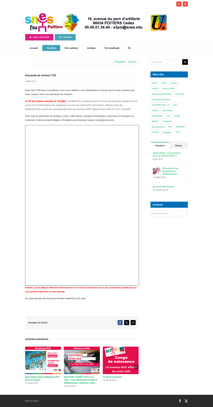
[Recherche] (185, 62)
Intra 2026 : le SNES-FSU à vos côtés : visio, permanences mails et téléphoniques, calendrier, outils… (80, 379)
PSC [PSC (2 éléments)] (170, 127)
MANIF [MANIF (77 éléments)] (155, 121)
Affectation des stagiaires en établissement (170, 171)
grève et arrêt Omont (163, 186)
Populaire (160, 145)
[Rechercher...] (166, 62)
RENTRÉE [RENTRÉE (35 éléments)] (180, 127)
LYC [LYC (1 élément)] (168, 116)
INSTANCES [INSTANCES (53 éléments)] (157, 116)
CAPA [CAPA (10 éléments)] (163, 83)
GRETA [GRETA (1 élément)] (155, 110)
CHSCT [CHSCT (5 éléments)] (155, 88)
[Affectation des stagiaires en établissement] (156, 169)
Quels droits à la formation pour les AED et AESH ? (167, 154)
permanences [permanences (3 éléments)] (158, 127)
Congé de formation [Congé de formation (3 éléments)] (161, 99)
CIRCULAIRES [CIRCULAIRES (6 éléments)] (168, 88)
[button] (129, 48)
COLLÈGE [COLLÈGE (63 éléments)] (179, 94)
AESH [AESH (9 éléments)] (154, 83)
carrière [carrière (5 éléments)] (173, 83)
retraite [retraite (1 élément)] (155, 132)
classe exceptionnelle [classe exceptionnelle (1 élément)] (161, 94)
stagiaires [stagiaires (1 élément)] (167, 132)
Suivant (132, 61)
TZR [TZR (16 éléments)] (177, 132)
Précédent (120, 61)
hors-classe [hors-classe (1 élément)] (167, 110)
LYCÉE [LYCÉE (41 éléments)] (177, 116)
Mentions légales (32, 401)
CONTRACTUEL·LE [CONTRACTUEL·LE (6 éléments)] (160, 105)
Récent (178, 145)
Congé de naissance (112, 376)
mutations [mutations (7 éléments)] (167, 121)
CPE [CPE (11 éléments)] (175, 105)
